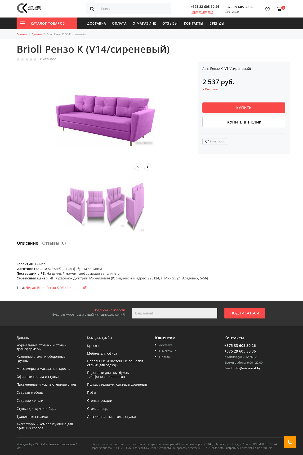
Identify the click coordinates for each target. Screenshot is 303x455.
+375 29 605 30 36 (239, 6)
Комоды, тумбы (99, 338)
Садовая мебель (30, 393)
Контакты (193, 23)
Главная (22, 34)
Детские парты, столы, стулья (111, 417)
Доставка (96, 23)
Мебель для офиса (102, 354)
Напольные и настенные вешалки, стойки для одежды (115, 363)
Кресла (93, 346)
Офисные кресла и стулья (38, 377)
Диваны (37, 34)
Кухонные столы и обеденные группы (41, 359)
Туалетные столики (32, 417)
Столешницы (97, 409)
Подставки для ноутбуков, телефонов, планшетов (108, 375)
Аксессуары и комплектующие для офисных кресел (45, 426)
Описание (27, 243)
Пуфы (91, 393)
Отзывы (170, 23)
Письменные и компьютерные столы (47, 385)
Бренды (216, 23)
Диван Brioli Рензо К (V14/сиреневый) (56, 287)
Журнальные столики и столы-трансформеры (42, 347)
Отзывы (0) (54, 243)
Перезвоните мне (202, 11)
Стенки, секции (99, 401)
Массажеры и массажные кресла (43, 369)
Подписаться (244, 313)
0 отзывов (48, 59)
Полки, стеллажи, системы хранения (117, 385)
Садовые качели (30, 401)
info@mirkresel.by (247, 368)
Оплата (119, 23)
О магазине (144, 23)
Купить (244, 107)
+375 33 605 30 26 (205, 6)
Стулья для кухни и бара (36, 409)
